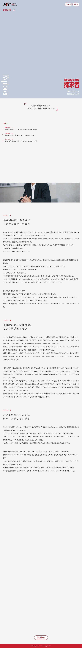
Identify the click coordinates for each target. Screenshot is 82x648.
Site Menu (41, 637)
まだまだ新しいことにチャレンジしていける (42, 140)
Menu (76, 4)
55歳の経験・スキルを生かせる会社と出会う (42, 129)
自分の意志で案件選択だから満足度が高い (42, 134)
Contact (68, 4)
